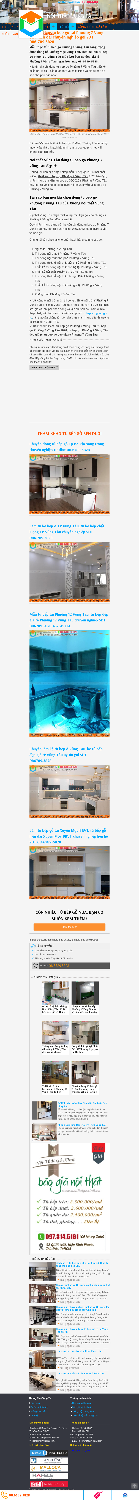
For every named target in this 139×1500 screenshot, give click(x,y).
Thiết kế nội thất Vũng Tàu (85, 1415)
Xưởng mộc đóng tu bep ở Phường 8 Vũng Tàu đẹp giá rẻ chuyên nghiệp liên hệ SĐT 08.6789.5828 (55, 1052)
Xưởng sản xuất (14, 34)
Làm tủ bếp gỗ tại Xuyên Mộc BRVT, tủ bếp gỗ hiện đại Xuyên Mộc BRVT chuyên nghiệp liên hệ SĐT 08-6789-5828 (68, 836)
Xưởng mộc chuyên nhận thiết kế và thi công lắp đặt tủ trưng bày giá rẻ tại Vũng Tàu (83, 1308)
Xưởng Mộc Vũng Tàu (80, 1450)
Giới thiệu (35, 1403)
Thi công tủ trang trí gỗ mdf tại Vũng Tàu (79, 1351)
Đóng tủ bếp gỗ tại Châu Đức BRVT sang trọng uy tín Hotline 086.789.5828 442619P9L (85, 1052)
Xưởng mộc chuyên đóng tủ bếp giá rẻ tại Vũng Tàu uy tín (82, 1330)
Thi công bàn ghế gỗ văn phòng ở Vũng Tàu (80, 1373)
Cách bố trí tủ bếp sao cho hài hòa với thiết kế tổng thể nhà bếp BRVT (82, 1264)
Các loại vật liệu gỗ (81, 1403)
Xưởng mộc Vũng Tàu (83, 1411)
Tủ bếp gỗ (67, 27)
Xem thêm (68, 927)
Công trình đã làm (92, 27)
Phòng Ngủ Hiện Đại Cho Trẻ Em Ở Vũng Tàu (82, 1124)
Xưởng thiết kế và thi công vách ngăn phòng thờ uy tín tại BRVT (83, 1286)
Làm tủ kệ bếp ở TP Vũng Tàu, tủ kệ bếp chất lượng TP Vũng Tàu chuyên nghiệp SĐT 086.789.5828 (66, 531)
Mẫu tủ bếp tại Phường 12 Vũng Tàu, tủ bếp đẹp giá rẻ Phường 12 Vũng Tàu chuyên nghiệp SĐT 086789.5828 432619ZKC (68, 620)
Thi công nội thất (16, 27)
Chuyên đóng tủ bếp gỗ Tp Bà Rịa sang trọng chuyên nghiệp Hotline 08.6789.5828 (84, 1090)
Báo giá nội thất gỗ (81, 1407)
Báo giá (48, 34)
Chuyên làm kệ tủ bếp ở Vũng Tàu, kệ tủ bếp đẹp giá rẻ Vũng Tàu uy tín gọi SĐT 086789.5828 (66, 754)
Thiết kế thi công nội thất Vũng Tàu (31, 24)
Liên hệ (34, 1415)
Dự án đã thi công (39, 1407)
